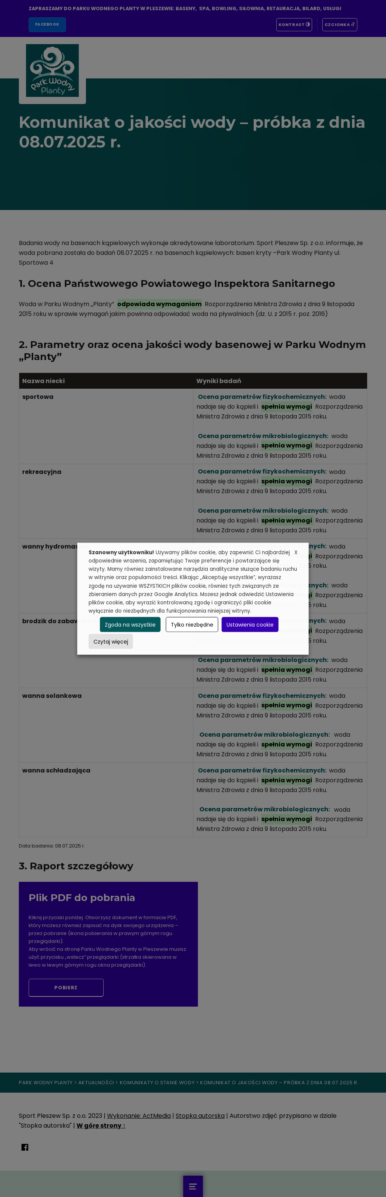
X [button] (295, 552)
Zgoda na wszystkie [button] (130, 624)
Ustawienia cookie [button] (250, 624)
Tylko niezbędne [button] (192, 624)
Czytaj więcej (110, 641)
